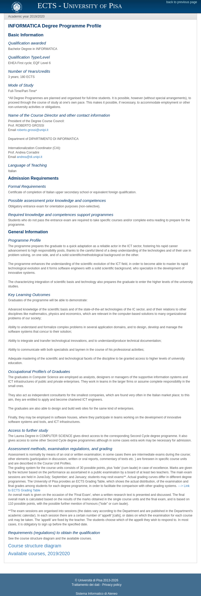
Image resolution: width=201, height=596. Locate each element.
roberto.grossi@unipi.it (32, 130)
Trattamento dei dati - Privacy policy (96, 585)
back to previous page (181, 2)
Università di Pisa (90, 580)
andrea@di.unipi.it (29, 157)
